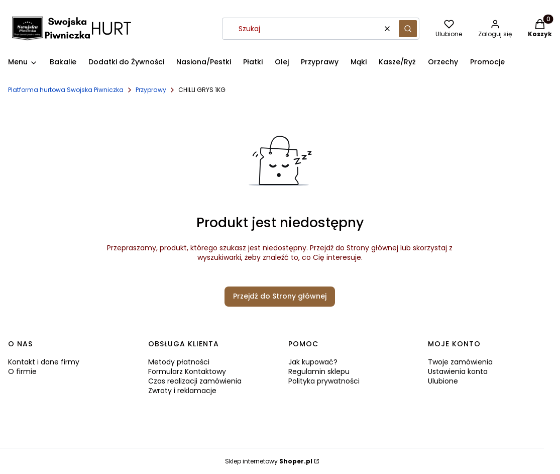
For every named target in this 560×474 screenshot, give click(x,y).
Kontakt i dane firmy (43, 362)
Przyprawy (151, 89)
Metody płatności (178, 362)
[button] (408, 28)
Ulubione (443, 381)
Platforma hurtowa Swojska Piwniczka (66, 89)
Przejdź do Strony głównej (279, 296)
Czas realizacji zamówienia (195, 381)
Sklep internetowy (268, 461)
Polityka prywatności (324, 381)
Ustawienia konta (458, 371)
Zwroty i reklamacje (182, 391)
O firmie (22, 371)
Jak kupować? (313, 362)
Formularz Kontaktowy (187, 371)
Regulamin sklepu (319, 371)
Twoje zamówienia (460, 362)
